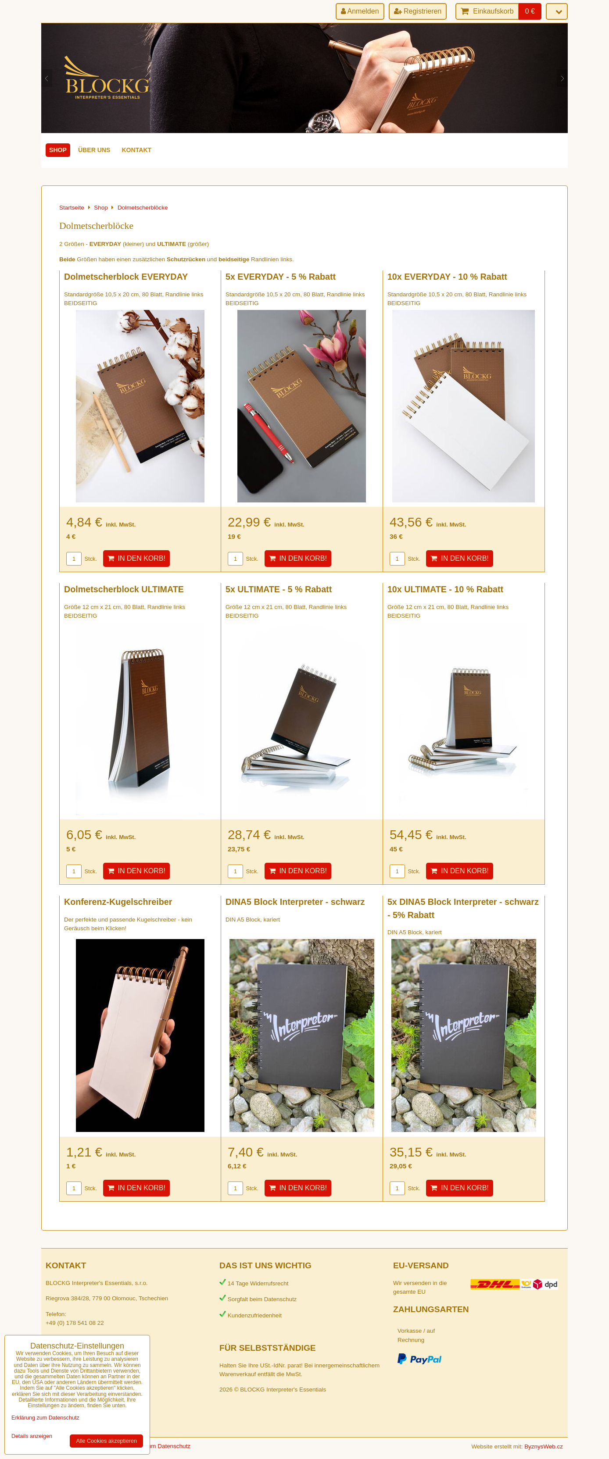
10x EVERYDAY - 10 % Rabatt (447, 276)
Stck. (81, 558)
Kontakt (136, 149)
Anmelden (360, 11)
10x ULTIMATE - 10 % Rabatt (445, 589)
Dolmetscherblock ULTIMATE (124, 589)
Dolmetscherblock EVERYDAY (126, 276)
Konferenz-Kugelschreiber (118, 902)
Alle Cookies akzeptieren (106, 1441)
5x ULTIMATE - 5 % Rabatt (279, 589)
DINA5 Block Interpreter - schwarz (295, 902)
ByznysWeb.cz (543, 1446)
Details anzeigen (31, 1436)
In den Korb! (136, 558)
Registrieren (418, 11)
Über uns (94, 149)
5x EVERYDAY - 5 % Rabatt (281, 276)
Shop (58, 149)
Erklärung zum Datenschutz (154, 1446)
